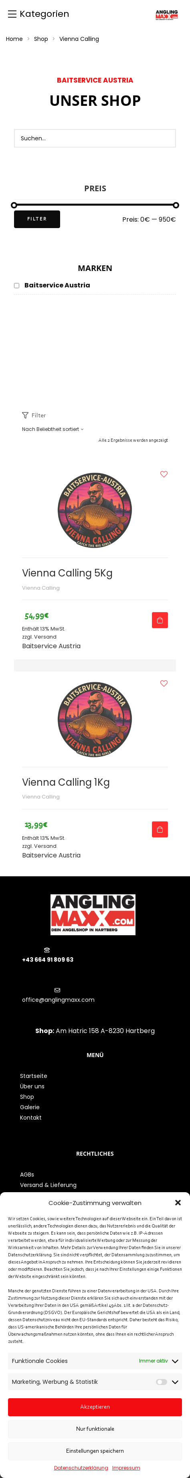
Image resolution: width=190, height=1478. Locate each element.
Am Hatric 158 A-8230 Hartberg (105, 1030)
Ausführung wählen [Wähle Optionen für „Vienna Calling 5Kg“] (160, 620)
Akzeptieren (95, 1407)
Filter (37, 219)
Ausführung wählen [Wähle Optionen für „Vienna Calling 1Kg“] (160, 829)
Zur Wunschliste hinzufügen (164, 474)
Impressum (126, 1467)
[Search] (165, 138)
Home (14, 39)
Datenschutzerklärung (81, 1467)
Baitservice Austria (51, 646)
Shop (41, 39)
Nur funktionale (95, 1429)
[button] (178, 1203)
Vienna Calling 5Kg (67, 573)
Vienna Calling (41, 588)
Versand (45, 636)
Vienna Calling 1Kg (66, 782)
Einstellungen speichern (95, 1451)
